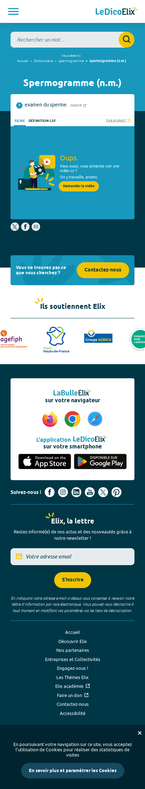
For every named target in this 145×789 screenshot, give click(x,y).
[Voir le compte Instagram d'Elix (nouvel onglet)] (63, 492)
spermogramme (71, 61)
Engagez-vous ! (72, 668)
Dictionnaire (43, 61)
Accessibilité (73, 713)
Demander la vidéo (79, 186)
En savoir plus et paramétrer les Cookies (72, 770)
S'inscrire (72, 580)
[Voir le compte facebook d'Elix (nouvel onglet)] (50, 492)
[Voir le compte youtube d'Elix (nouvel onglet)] (90, 492)
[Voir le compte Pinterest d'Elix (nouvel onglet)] (116, 492)
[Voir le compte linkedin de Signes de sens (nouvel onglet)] (76, 492)
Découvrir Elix (72, 641)
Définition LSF (42, 120)
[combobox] (72, 40)
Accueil (22, 61)
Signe (19, 120)
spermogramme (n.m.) (107, 61)
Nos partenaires (72, 650)
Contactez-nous (102, 270)
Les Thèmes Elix (72, 677)
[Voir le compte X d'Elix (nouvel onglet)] (103, 492)
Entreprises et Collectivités (72, 659)
